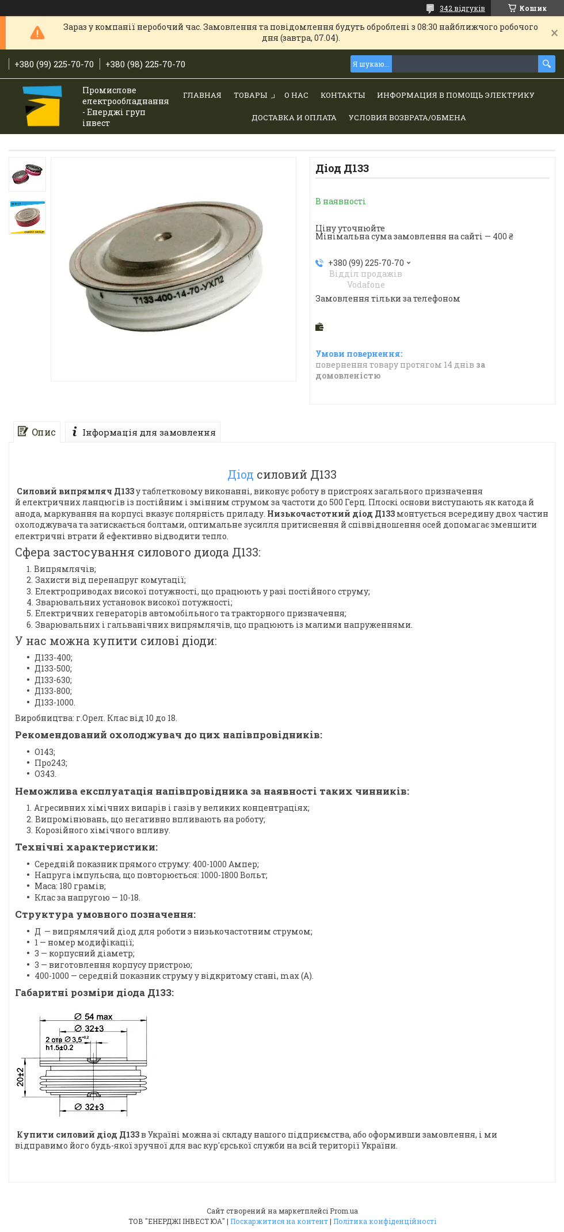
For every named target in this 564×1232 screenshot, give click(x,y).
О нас (296, 95)
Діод (240, 474)
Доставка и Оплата (294, 117)
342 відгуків (462, 8)
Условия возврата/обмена (407, 117)
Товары (250, 95)
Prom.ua (344, 1210)
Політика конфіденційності (384, 1221)
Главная (202, 95)
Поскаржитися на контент (279, 1221)
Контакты (343, 95)
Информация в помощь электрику (456, 95)
